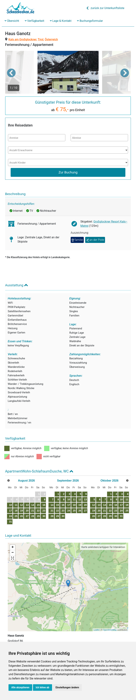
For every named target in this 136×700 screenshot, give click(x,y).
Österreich (51, 39)
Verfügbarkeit (34, 21)
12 (21, 505)
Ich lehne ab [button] (42, 687)
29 (38, 516)
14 (32, 505)
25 (16, 516)
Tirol (40, 39)
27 (27, 516)
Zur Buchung (67, 172)
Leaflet (96, 630)
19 (21, 510)
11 (16, 505)
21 (32, 510)
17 (10, 510)
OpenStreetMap (110, 630)
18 (16, 510)
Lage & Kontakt (61, 21)
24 (10, 516)
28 (32, 516)
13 (27, 505)
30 (43, 516)
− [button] (13, 552)
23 (43, 510)
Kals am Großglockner (22, 39)
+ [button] (13, 547)
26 (21, 516)
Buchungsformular (90, 21)
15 (38, 505)
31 (10, 521)
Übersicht (12, 21)
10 (10, 505)
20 (27, 510)
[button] (11, 72)
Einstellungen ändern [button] (67, 687)
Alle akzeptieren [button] (20, 687)
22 (38, 510)
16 (43, 505)
